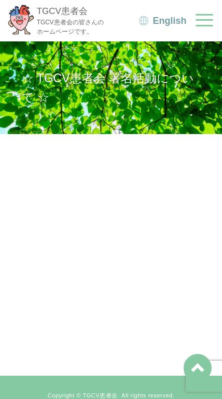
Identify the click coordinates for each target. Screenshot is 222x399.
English (170, 21)
